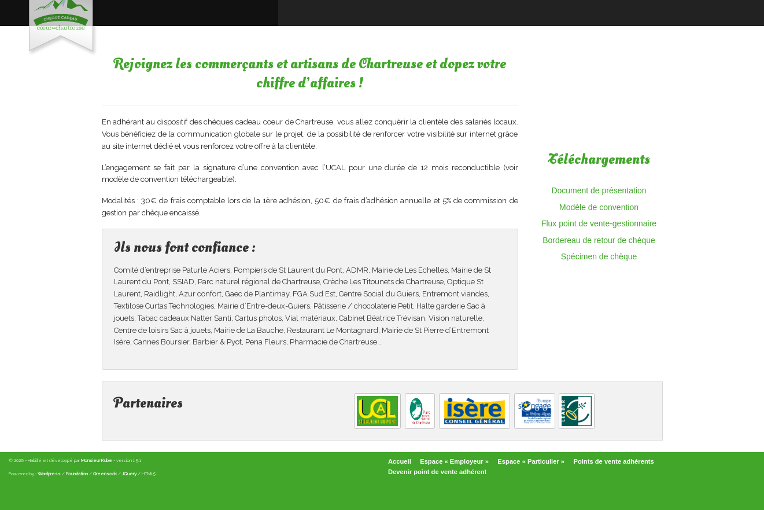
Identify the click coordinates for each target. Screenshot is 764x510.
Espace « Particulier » (530, 461)
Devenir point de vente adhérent (437, 471)
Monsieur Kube (96, 460)
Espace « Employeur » (454, 461)
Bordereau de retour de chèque (598, 240)
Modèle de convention (598, 207)
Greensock (105, 473)
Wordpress (49, 473)
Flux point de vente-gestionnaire (598, 223)
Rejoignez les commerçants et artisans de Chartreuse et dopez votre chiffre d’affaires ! (310, 73)
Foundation (77, 473)
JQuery (129, 473)
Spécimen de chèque (599, 256)
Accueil (399, 461)
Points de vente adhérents (613, 461)
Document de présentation (598, 190)
